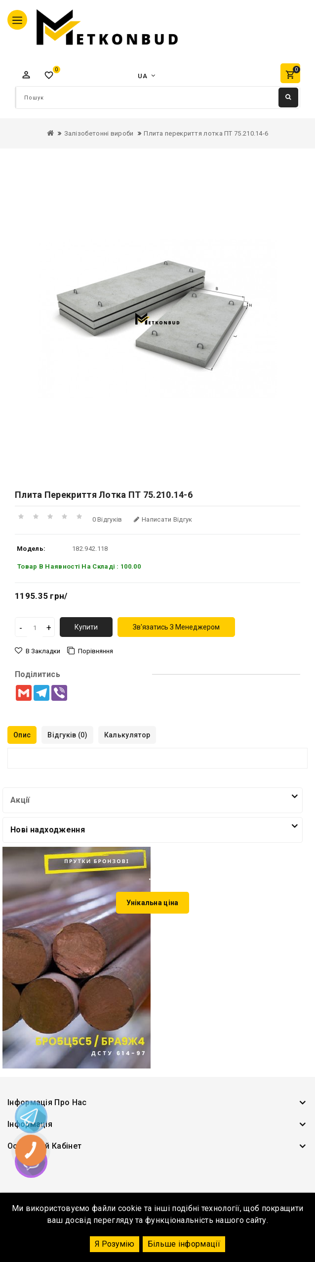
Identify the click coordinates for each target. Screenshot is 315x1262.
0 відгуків (107, 519)
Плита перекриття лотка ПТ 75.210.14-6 (206, 133)
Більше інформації (184, 1244)
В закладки (43, 651)
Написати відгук (163, 519)
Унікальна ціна (152, 903)
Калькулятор (127, 735)
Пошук (288, 97)
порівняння (95, 651)
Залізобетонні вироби (99, 133)
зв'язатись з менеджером (176, 627)
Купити (86, 627)
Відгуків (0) (67, 735)
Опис (22, 735)
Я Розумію (114, 1244)
